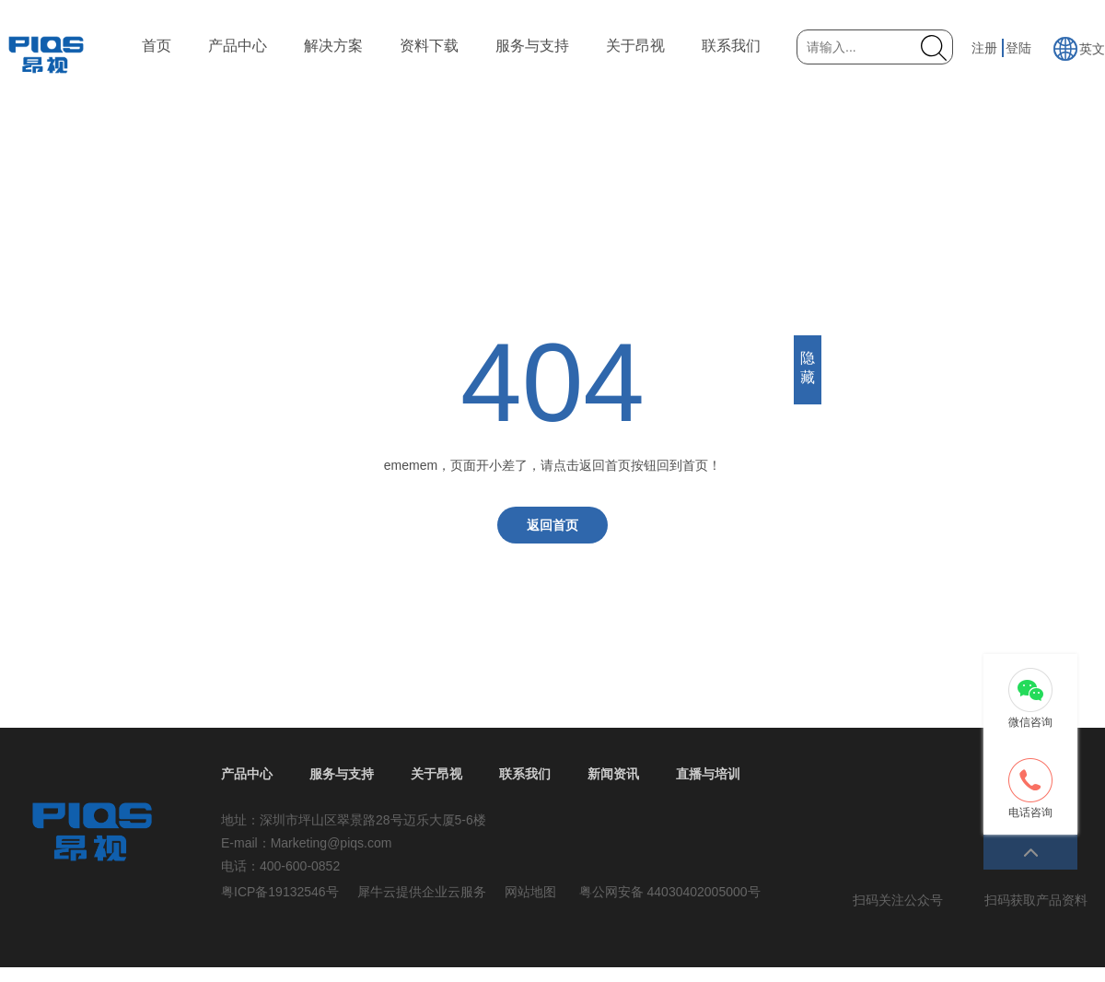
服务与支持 (532, 45)
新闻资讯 (613, 773)
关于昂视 (635, 45)
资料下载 (429, 45)
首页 (156, 45)
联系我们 (731, 45)
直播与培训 (708, 773)
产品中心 (237, 45)
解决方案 (333, 45)
